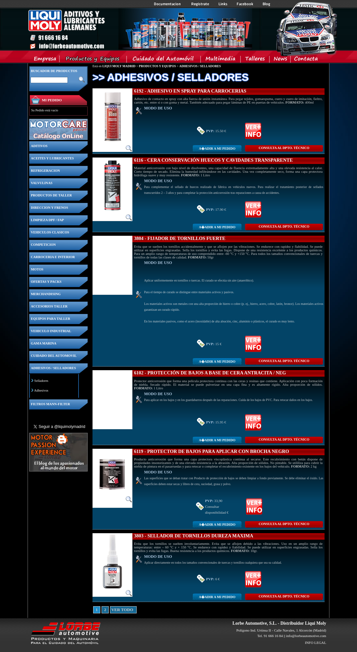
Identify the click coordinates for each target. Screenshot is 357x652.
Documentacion (168, 3)
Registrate (200, 3)
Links (223, 3)
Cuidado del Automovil (164, 60)
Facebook (245, 3)
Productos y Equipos (93, 60)
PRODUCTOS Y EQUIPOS (157, 66)
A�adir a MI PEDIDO (217, 148)
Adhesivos (41, 390)
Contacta (306, 60)
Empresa (45, 60)
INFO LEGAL (315, 643)
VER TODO (113, 610)
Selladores (41, 380)
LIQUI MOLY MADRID (118, 66)
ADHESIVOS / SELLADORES (200, 66)
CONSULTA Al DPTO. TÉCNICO (284, 148)
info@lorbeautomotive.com (306, 636)
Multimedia (221, 60)
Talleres (255, 60)
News (280, 60)
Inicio (140, 29)
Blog (266, 3)
